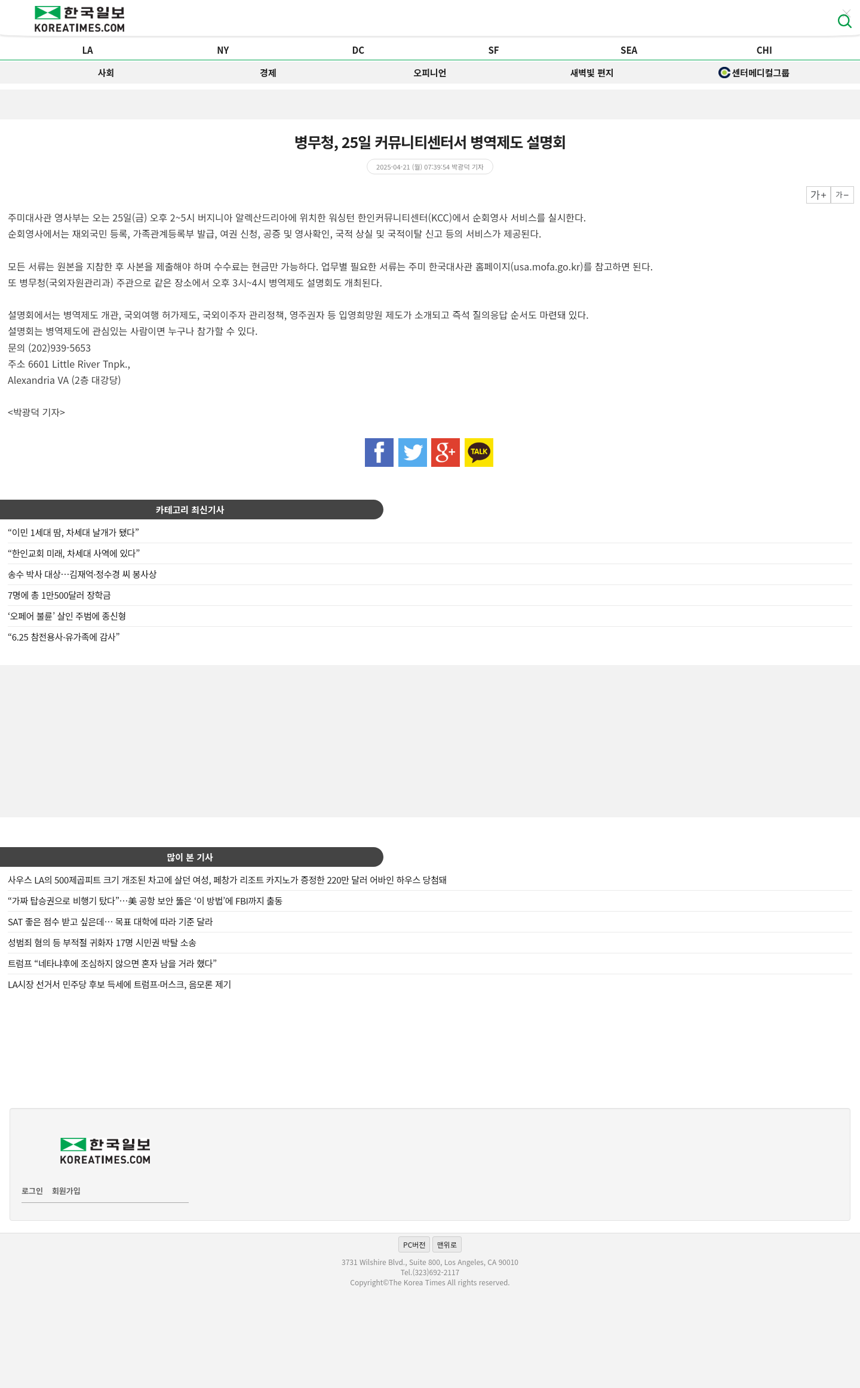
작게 (842, 195)
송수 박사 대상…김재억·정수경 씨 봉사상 (82, 574)
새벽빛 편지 (592, 72)
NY (223, 50)
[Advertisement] (430, 739)
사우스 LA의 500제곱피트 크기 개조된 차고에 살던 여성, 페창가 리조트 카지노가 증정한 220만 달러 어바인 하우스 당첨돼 (227, 879)
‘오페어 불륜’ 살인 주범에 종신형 (67, 616)
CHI (764, 50)
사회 (106, 72)
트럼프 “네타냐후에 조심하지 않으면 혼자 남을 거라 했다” (112, 963)
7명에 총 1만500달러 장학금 (59, 595)
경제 (268, 72)
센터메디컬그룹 (754, 72)
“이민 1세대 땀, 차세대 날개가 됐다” (73, 532)
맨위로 (447, 1244)
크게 (818, 195)
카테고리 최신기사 (190, 509)
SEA (629, 50)
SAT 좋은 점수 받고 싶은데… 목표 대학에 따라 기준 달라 (110, 921)
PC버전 (414, 1244)
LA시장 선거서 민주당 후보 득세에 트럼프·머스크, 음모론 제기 (119, 984)
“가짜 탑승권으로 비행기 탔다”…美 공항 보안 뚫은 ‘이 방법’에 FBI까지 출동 (145, 900)
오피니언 (429, 72)
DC (358, 50)
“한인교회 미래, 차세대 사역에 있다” (74, 553)
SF (493, 50)
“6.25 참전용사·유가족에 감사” (63, 636)
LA (87, 50)
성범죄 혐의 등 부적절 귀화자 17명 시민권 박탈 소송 (102, 942)
